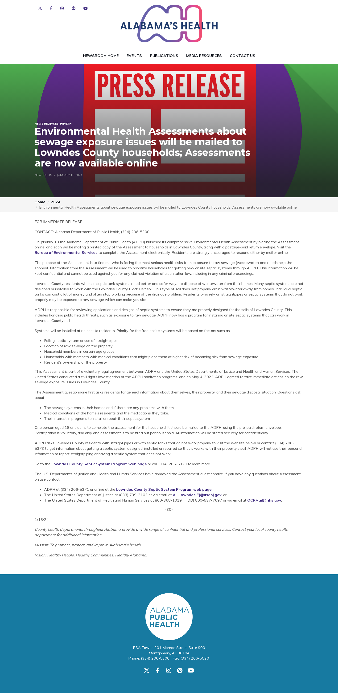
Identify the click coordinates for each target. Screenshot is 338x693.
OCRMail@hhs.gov (264, 500)
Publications (164, 55)
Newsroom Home (101, 55)
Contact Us (242, 55)
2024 (55, 201)
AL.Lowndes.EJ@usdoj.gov (197, 494)
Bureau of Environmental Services (66, 252)
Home (40, 201)
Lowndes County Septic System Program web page (99, 464)
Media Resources (204, 55)
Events (134, 55)
